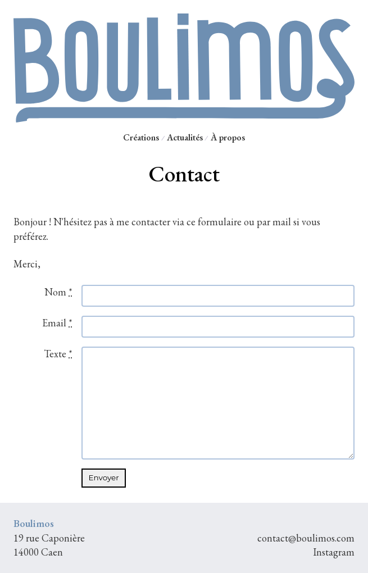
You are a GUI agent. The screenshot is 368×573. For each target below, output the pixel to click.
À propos (228, 137)
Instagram (334, 551)
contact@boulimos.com (306, 537)
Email (57, 322)
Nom (58, 291)
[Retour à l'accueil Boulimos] (184, 118)
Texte (58, 353)
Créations (141, 137)
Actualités (185, 137)
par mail (274, 221)
